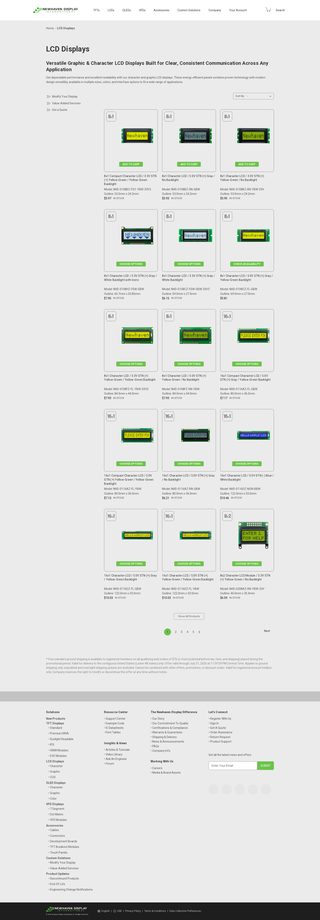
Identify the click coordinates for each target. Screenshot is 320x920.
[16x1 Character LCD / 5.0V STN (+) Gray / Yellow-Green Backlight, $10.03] (137, 536)
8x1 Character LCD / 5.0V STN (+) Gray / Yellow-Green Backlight (246, 278)
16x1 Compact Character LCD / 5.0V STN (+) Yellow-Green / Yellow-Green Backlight (128, 479)
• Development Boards (62, 841)
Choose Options (131, 264)
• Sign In (214, 723)
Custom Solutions (189, 10)
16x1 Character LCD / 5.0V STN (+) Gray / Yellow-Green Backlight (130, 577)
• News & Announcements (167, 741)
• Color (52, 798)
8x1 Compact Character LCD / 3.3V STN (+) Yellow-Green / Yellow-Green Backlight (130, 180)
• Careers (156, 768)
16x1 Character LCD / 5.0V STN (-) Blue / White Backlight (247, 477)
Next (269, 631)
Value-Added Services (66, 103)
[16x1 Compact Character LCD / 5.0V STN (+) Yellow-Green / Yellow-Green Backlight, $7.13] (137, 436)
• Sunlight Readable (60, 739)
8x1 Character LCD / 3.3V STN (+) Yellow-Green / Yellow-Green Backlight (130, 377)
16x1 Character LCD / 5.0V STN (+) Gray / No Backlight (188, 477)
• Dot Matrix (55, 814)
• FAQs (155, 746)
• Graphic (54, 771)
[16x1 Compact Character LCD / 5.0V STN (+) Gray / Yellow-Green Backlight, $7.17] (253, 336)
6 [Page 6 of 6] (199, 632)
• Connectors (56, 835)
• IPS (51, 744)
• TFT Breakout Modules (63, 846)
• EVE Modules (57, 755)
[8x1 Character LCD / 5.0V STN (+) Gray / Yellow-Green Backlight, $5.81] (253, 237)
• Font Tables (112, 732)
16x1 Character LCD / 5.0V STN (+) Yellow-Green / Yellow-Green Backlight (187, 577)
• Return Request (219, 737)
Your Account (238, 10)
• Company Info (160, 750)
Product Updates (57, 873)
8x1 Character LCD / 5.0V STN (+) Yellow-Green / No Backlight (184, 377)
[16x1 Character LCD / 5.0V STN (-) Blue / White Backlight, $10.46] (253, 436)
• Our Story (157, 718)
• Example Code (114, 723)
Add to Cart (131, 164)
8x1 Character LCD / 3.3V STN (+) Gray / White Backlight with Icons (130, 278)
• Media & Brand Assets (166, 772)
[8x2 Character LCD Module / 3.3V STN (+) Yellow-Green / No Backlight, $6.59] (253, 536)
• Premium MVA (58, 733)
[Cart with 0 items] (268, 9)
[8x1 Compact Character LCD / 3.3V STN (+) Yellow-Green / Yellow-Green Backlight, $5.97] (137, 137)
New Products (55, 718)
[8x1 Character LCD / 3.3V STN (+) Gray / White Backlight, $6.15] (195, 237)
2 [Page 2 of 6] (176, 632)
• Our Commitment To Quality (169, 723)
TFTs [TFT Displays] (96, 10)
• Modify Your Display (62, 862)
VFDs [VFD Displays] (142, 10)
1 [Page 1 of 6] (167, 632)
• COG (52, 777)
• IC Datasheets (114, 727)
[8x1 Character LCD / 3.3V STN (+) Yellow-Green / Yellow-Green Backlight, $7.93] (137, 336)
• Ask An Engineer (115, 759)
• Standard (55, 727)
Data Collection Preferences (185, 911)
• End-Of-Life (56, 884)
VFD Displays (55, 804)
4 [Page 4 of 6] (187, 632)
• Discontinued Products (63, 878)
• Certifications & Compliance (169, 727)
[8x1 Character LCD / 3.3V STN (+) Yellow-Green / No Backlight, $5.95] (253, 137)
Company (215, 10)
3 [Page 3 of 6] (181, 632)
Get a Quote (59, 109)
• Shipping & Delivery (164, 737)
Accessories (161, 10)
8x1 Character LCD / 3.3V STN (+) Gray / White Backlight (188, 278)
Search (280, 10)
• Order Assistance (220, 732)
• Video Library (113, 754)
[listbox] (260, 96)
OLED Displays (56, 782)
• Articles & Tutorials (117, 749)
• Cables (53, 830)
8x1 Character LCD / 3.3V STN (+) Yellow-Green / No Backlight (242, 178)
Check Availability (246, 264)
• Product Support (220, 741)
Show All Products (189, 616)
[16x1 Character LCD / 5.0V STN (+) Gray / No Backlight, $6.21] (195, 436)
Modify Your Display (65, 96)
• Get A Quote (217, 727)
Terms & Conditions (155, 911)
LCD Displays (55, 761)
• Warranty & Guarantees (166, 732)
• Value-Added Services (63, 868)
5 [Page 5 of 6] (193, 632)
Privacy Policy (133, 911)
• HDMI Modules (58, 750)
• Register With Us (220, 718)
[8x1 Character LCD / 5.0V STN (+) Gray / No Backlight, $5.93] (195, 137)
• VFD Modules (57, 819)
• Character (55, 766)
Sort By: (240, 96)
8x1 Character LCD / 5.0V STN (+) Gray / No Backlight (188, 178)
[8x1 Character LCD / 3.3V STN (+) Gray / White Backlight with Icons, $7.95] (137, 237)
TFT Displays (55, 723)
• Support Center (115, 718)
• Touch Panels (57, 852)
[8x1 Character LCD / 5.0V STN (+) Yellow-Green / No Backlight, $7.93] (195, 336)
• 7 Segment (56, 808)
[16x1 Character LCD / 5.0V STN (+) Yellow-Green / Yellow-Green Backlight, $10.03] (195, 536)
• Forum (109, 763)
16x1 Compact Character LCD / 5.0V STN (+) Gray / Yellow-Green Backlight (245, 377)
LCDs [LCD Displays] (111, 10)
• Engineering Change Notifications (70, 889)
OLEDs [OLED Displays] (126, 10)
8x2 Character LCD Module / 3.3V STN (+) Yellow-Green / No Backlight (245, 577)
